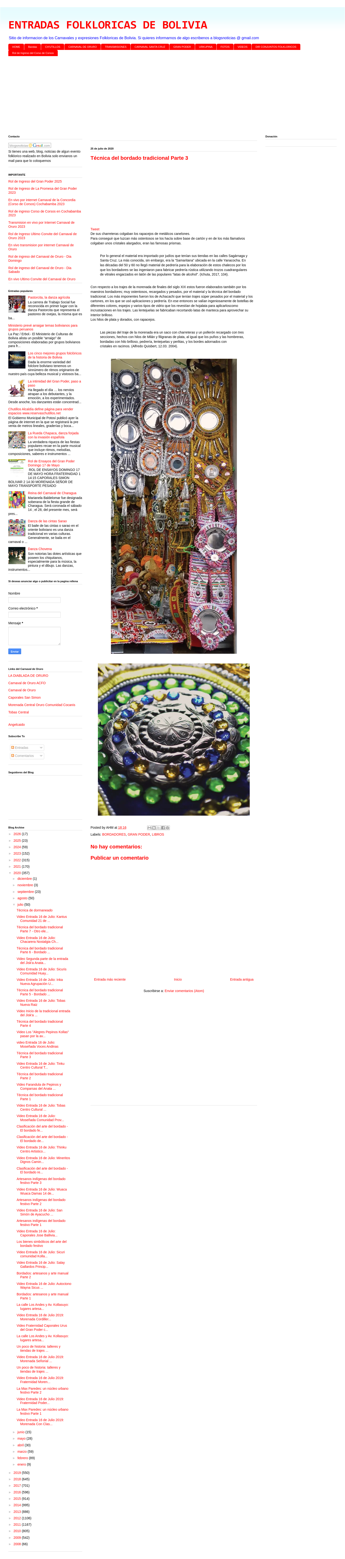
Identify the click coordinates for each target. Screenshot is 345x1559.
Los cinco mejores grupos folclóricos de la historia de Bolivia (55, 355)
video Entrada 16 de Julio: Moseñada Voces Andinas (37, 1044)
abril (20, 1445)
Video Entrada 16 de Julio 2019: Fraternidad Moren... (40, 1380)
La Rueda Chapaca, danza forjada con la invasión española (53, 435)
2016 (18, 1492)
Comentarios (22, 756)
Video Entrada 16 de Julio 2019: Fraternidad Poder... (40, 1401)
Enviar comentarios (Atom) (184, 991)
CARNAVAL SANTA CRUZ (149, 46)
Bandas (32, 46)
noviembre (25, 885)
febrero (23, 1458)
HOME (16, 46)
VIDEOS (243, 46)
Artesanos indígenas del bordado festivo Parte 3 (41, 1181)
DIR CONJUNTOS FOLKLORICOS (276, 46)
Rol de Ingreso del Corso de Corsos (33, 53)
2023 (18, 853)
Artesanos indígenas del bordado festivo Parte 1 (41, 1223)
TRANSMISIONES (115, 46)
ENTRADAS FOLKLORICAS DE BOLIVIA (107, 26)
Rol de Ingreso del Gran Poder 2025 (35, 181)
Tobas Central (18, 712)
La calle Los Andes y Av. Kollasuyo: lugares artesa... (43, 1307)
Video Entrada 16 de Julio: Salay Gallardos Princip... (41, 1265)
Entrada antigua (242, 979)
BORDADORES (114, 834)
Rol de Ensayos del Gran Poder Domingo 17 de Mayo (51, 463)
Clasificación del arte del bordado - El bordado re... (42, 1170)
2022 (18, 860)
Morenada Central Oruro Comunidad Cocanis (41, 705)
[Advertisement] (150, 96)
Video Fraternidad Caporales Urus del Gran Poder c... (42, 1327)
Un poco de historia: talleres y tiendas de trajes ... (38, 1348)
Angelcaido (16, 724)
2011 (18, 1524)
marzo (22, 1451)
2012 (18, 1518)
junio (21, 1432)
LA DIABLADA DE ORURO (28, 676)
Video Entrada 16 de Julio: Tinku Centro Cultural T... (40, 1066)
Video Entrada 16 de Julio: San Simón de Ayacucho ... (39, 1212)
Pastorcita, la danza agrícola (49, 297)
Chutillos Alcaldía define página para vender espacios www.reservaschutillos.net (40, 411)
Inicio (178, 979)
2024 (18, 847)
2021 (18, 866)
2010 (18, 1531)
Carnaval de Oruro (22, 690)
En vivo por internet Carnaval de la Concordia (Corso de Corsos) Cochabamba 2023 (42, 202)
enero (22, 1464)
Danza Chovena (40, 549)
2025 (18, 840)
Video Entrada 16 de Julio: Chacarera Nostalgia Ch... (37, 940)
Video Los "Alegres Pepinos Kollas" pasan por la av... (43, 1034)
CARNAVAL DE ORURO (82, 46)
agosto (22, 898)
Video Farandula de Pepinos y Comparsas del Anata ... (39, 1086)
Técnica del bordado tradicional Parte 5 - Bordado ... (40, 992)
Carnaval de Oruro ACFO (27, 683)
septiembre (26, 892)
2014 (18, 1505)
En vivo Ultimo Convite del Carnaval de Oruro (41, 279)
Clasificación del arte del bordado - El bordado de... (42, 1139)
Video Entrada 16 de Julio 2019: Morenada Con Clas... (40, 1422)
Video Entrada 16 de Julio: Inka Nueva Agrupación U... (40, 982)
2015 (18, 1499)
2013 (18, 1512)
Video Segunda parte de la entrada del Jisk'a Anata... (42, 961)
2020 (18, 873)
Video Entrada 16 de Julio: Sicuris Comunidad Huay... (42, 971)
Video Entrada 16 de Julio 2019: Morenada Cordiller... (40, 1317)
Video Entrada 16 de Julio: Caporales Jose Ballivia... (37, 1233)
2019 (18, 1473)
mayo (21, 1438)
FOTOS (225, 46)
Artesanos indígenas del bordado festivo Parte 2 (41, 1202)
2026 (18, 834)
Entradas (19, 748)
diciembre (25, 879)
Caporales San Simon (24, 697)
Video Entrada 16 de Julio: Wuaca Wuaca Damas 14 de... (42, 1191)
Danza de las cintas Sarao (47, 521)
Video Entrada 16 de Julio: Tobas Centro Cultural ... (41, 1107)
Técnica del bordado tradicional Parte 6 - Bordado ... (40, 950)
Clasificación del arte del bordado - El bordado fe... (42, 1128)
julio (20, 904)
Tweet (95, 229)
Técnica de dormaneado (35, 910)
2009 (18, 1538)
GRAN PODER (182, 46)
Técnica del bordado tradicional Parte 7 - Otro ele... (40, 929)
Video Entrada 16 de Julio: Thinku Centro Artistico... (42, 1149)
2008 (18, 1544)
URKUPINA (205, 46)
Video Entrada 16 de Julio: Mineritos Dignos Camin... (43, 1160)
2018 (18, 1479)
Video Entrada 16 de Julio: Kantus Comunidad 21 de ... (42, 919)
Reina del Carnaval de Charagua (52, 493)
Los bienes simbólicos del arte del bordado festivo (42, 1244)
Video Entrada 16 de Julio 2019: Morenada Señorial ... (40, 1359)
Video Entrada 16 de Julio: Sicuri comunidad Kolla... (41, 1254)
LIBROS (158, 834)
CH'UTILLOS (52, 46)
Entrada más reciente (110, 979)
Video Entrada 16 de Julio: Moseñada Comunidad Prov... (40, 1118)
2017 (18, 1485)
